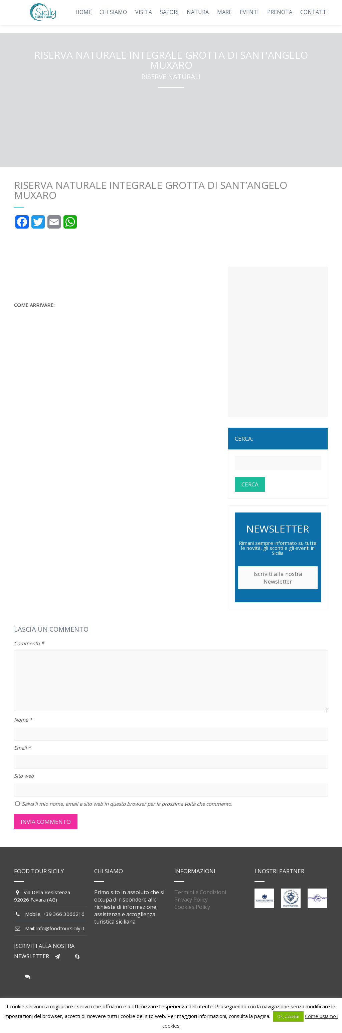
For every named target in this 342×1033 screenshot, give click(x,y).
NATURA (198, 12)
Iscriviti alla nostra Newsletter (277, 577)
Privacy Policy (191, 899)
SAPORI (169, 12)
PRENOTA (279, 12)
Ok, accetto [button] (288, 1016)
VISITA (143, 12)
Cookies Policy (192, 907)
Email (22, 747)
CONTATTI (314, 12)
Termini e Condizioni (200, 892)
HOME (83, 12)
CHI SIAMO (113, 12)
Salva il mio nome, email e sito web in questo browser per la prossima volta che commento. (127, 803)
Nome (23, 719)
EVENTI (249, 12)
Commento (29, 643)
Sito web (24, 775)
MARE (224, 12)
